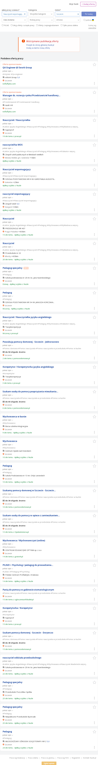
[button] (94, 64)
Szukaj (90, 14)
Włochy (8, 256)
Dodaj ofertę (88, 4)
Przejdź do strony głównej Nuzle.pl (40, 45)
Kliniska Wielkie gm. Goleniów (17, 157)
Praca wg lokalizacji (17, 758)
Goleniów (9, 182)
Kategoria (32, 10)
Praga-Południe (11, 231)
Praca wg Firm (63, 758)
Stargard (8, 207)
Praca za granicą (47, 758)
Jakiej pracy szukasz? (11, 10)
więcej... (75, 126)
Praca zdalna (33, 758)
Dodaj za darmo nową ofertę (38, 48)
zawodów (92, 28)
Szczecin (8, 80)
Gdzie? (58, 10)
